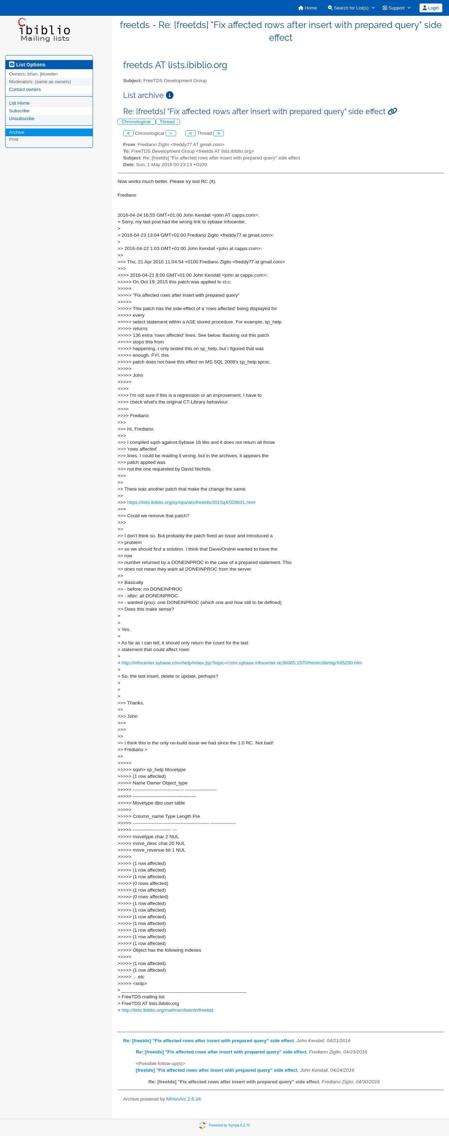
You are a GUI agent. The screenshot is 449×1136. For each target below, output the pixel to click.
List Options (27, 64)
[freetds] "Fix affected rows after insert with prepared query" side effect (216, 1070)
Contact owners (25, 89)
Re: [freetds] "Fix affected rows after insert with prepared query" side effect (208, 1040)
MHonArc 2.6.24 (183, 1099)
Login (431, 8)
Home (307, 8)
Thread (168, 121)
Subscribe (19, 110)
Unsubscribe (21, 118)
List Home (19, 103)
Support (393, 8)
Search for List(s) (348, 8)
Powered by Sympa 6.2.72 (229, 1125)
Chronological (136, 121)
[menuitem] (307, 8)
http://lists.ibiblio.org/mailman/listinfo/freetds (168, 1010)
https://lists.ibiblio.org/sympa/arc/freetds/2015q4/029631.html (191, 502)
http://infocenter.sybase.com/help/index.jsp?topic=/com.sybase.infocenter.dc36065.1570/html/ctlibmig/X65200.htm (242, 662)
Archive (16, 132)
